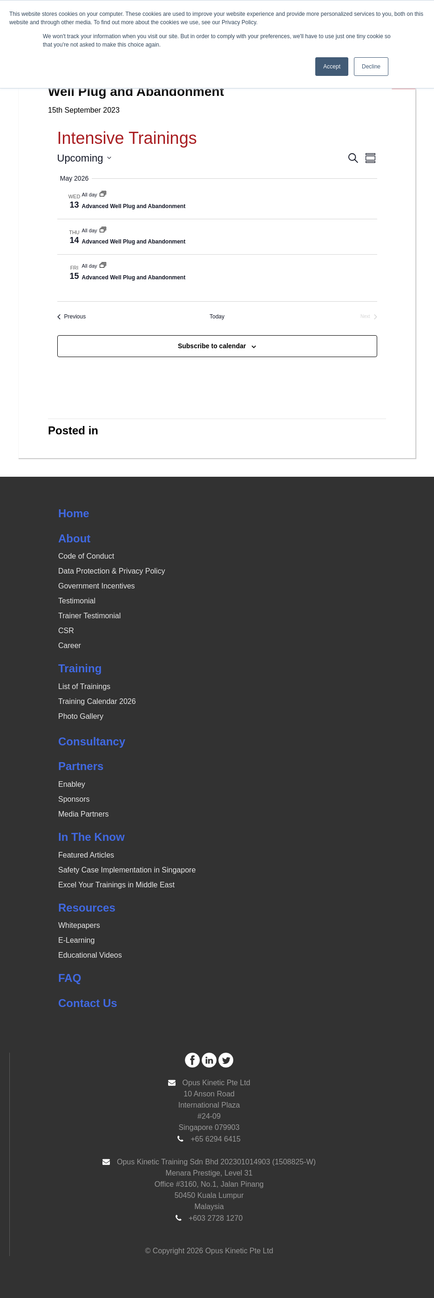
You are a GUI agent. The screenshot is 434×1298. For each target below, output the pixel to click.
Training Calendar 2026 (97, 701)
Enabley (71, 784)
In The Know (91, 837)
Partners (80, 766)
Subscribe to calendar (212, 346)
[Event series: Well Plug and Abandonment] (103, 194)
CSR (66, 631)
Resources (86, 907)
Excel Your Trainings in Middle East (116, 885)
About (74, 538)
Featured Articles (86, 855)
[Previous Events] (71, 317)
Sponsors (74, 799)
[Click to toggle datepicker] (84, 158)
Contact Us (87, 1003)
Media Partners (83, 814)
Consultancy (91, 741)
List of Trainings (84, 686)
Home (73, 513)
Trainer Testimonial (89, 616)
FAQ (69, 978)
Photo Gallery (80, 716)
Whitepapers (79, 925)
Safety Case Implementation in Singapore (127, 870)
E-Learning (76, 940)
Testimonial (76, 601)
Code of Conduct (86, 556)
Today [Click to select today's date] (217, 316)
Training (80, 668)
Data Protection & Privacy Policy (111, 571)
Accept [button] (331, 66)
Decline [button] (371, 66)
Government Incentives (96, 586)
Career (69, 645)
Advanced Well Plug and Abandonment (134, 206)
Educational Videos (90, 955)
